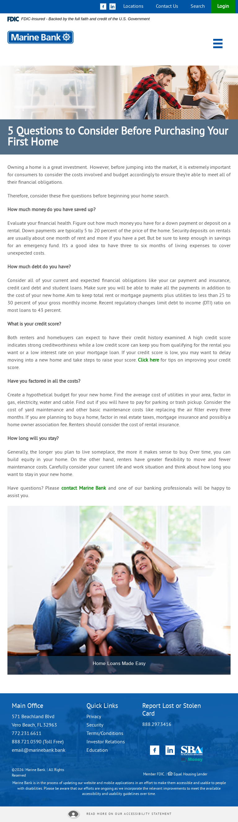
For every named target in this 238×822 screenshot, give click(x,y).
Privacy (93, 717)
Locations (133, 6)
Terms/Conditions (104, 734)
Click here (148, 360)
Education (97, 750)
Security (94, 725)
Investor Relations (105, 742)
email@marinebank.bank (38, 750)
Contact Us (167, 6)
